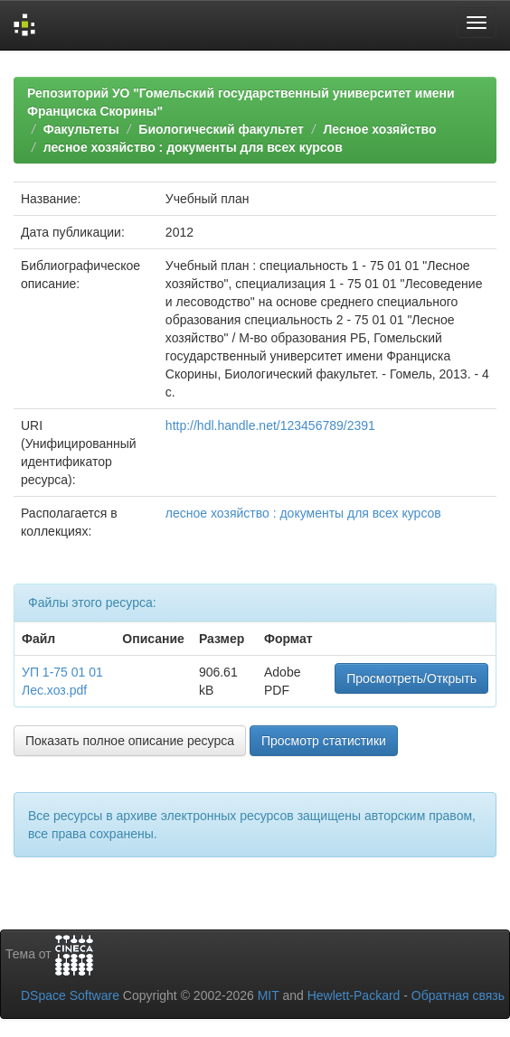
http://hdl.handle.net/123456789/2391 (270, 425)
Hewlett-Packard (354, 995)
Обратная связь (458, 995)
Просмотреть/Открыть (411, 678)
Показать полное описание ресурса (129, 740)
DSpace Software (70, 995)
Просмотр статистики (323, 740)
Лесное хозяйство (379, 129)
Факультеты (81, 129)
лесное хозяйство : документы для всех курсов (193, 147)
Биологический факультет (220, 129)
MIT (268, 995)
